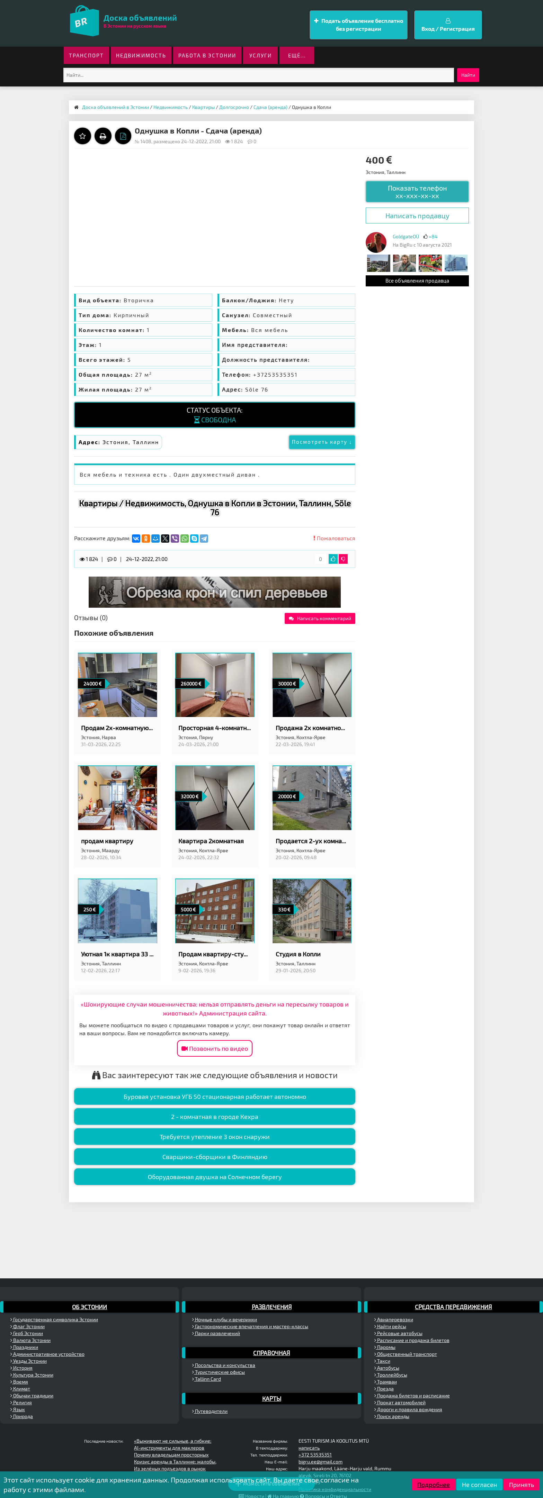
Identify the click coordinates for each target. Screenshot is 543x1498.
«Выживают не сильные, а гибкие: (172, 1441)
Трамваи (385, 1382)
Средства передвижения (453, 1306)
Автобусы (386, 1368)
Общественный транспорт (405, 1354)
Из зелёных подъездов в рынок (170, 1468)
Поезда (384, 1388)
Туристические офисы (218, 1372)
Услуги (260, 55)
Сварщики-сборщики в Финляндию (214, 1156)
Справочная (271, 1352)
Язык (17, 1409)
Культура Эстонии (31, 1375)
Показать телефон (417, 192)
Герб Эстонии (26, 1333)
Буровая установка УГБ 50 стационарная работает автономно (215, 1096)
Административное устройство (47, 1354)
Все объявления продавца (417, 280)
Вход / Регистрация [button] (448, 25)
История (21, 1368)
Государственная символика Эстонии (54, 1319)
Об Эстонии (89, 1306)
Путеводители (210, 1411)
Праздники (24, 1347)
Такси (382, 1361)
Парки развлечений (216, 1333)
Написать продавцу (417, 215)
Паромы (384, 1347)
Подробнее (433, 1484)
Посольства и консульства (223, 1365)
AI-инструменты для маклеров (169, 1448)
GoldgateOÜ (406, 236)
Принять (521, 1484)
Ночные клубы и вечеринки (224, 1319)
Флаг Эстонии (27, 1326)
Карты (271, 1398)
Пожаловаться (334, 538)
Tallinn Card (206, 1379)
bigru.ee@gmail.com (320, 1461)
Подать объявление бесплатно (358, 25)
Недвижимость (141, 55)
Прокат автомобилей (400, 1402)
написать (309, 1448)
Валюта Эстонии (30, 1340)
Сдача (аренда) (270, 107)
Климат (20, 1388)
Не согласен (479, 1484)
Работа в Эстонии (207, 55)
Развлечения (272, 1306)
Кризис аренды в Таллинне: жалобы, (175, 1461)
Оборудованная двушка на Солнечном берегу (215, 1176)
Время (19, 1382)
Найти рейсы (390, 1326)
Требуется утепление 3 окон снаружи (215, 1136)
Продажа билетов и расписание (412, 1395)
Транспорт (86, 55)
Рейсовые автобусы (398, 1333)
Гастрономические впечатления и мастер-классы (250, 1326)
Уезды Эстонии (28, 1361)
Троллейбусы (390, 1375)
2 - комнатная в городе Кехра (214, 1116)
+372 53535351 (315, 1455)
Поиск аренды (391, 1416)
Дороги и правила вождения (408, 1409)
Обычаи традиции (31, 1395)
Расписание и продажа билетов (411, 1340)
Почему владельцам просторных (171, 1455)
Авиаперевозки (393, 1319)
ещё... (297, 55)
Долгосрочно (234, 107)
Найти (468, 75)
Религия (21, 1402)
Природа (21, 1416)
